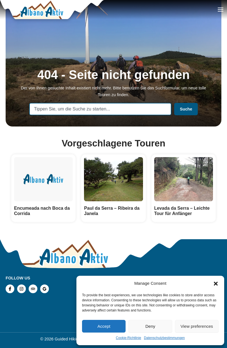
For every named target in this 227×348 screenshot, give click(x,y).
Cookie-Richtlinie (128, 338)
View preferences (197, 326)
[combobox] (100, 109)
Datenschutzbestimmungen (164, 338)
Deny (150, 326)
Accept (103, 326)
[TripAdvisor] (33, 288)
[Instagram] (21, 288)
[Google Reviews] (44, 288)
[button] (216, 283)
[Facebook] (10, 288)
